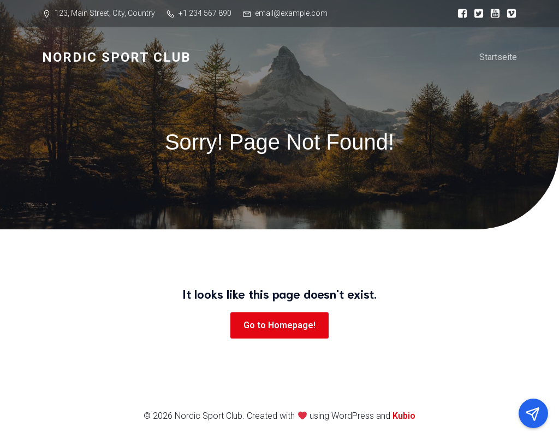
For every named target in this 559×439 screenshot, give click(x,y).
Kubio (404, 416)
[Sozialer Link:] (459, 13)
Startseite (498, 57)
